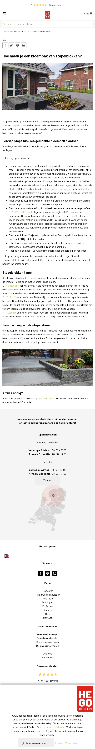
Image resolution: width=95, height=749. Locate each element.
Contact (47, 617)
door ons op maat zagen (57, 188)
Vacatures (47, 657)
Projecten (47, 606)
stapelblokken (19, 125)
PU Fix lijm (12, 297)
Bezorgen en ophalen (47, 641)
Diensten (47, 609)
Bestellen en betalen (47, 638)
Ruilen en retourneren (47, 645)
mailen (42, 398)
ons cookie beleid (55, 727)
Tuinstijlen (47, 602)
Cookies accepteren (36, 742)
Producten (47, 590)
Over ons (47, 653)
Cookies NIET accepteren (66, 743)
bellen (52, 398)
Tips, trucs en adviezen (47, 594)
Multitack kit (12, 285)
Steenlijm (11, 312)
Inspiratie (47, 598)
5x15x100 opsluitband (20, 212)
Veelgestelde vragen (47, 634)
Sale (47, 613)
